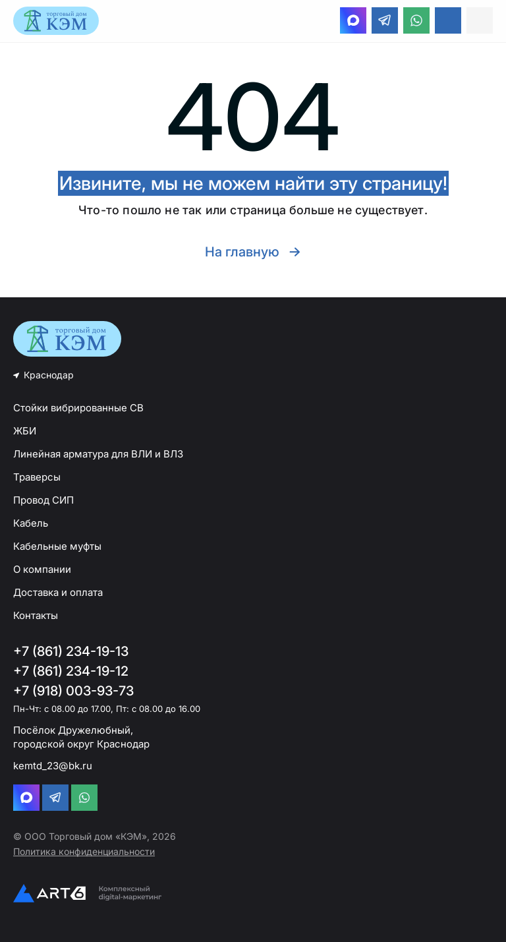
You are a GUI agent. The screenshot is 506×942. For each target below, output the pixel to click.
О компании (42, 569)
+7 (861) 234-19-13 (70, 651)
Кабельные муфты (57, 546)
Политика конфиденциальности (84, 851)
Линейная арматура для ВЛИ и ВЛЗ (98, 454)
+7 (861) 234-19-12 (70, 671)
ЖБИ (24, 431)
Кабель (30, 523)
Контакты (35, 615)
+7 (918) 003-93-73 (73, 691)
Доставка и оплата (58, 592)
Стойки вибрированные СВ (78, 407)
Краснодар (49, 374)
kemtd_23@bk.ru (52, 765)
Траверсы (37, 477)
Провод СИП (43, 500)
